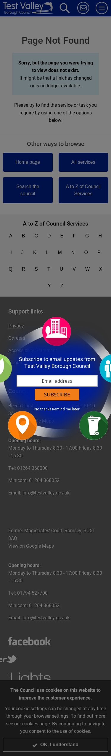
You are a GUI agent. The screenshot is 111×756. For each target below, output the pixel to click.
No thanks (42, 409)
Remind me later (66, 409)
